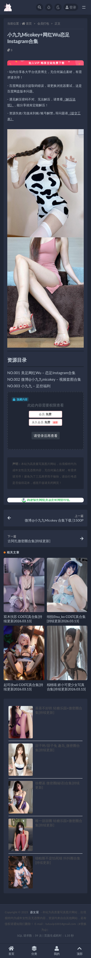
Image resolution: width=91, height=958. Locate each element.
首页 (29, 23)
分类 (34, 951)
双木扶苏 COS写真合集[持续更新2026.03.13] (23, 619)
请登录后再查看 (46, 436)
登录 (71, 7)
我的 (57, 951)
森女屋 (34, 912)
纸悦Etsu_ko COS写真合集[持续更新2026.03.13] (66, 619)
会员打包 (43, 23)
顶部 (79, 951)
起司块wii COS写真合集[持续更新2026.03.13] (23, 687)
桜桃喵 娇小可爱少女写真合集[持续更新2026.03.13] (66, 687)
